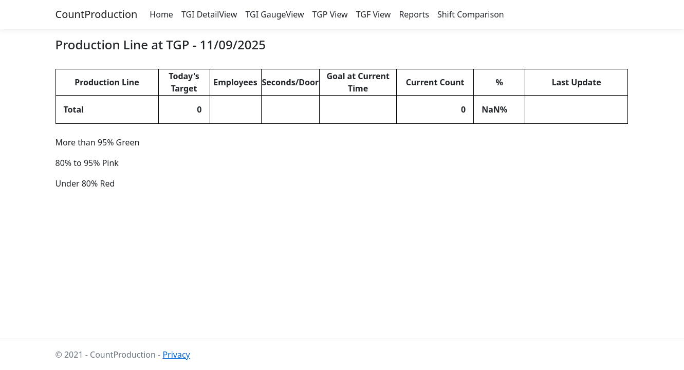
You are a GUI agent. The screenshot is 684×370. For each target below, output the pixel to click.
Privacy (176, 354)
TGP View (330, 14)
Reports (414, 14)
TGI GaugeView (274, 14)
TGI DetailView (209, 14)
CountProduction (97, 14)
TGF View (373, 14)
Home (161, 14)
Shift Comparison (470, 14)
